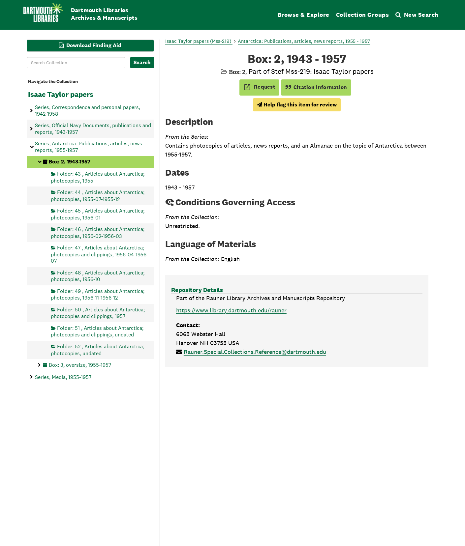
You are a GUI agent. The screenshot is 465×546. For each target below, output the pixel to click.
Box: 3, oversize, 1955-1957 (80, 364)
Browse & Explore (303, 14)
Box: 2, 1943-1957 (69, 161)
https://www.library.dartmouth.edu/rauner (231, 310)
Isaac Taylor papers (60, 94)
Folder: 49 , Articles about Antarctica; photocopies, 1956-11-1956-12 (97, 294)
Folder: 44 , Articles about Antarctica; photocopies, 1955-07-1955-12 (97, 195)
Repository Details (197, 290)
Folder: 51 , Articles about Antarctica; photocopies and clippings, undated (97, 331)
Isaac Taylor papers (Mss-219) (198, 41)
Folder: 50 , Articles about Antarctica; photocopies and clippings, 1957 (98, 312)
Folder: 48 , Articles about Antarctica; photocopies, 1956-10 (97, 275)
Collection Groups (362, 14)
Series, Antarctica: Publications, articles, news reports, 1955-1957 (88, 146)
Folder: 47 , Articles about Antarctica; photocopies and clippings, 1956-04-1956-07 (99, 254)
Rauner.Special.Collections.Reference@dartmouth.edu (255, 352)
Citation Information (316, 87)
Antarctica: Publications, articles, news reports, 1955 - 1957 (304, 41)
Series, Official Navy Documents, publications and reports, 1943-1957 (93, 128)
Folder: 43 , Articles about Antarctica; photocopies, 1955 (97, 177)
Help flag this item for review (297, 104)
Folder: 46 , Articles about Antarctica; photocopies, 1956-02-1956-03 (97, 232)
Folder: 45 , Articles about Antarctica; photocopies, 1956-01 (97, 214)
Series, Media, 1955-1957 (63, 376)
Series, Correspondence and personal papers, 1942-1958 (87, 110)
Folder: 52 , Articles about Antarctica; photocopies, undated (97, 350)
